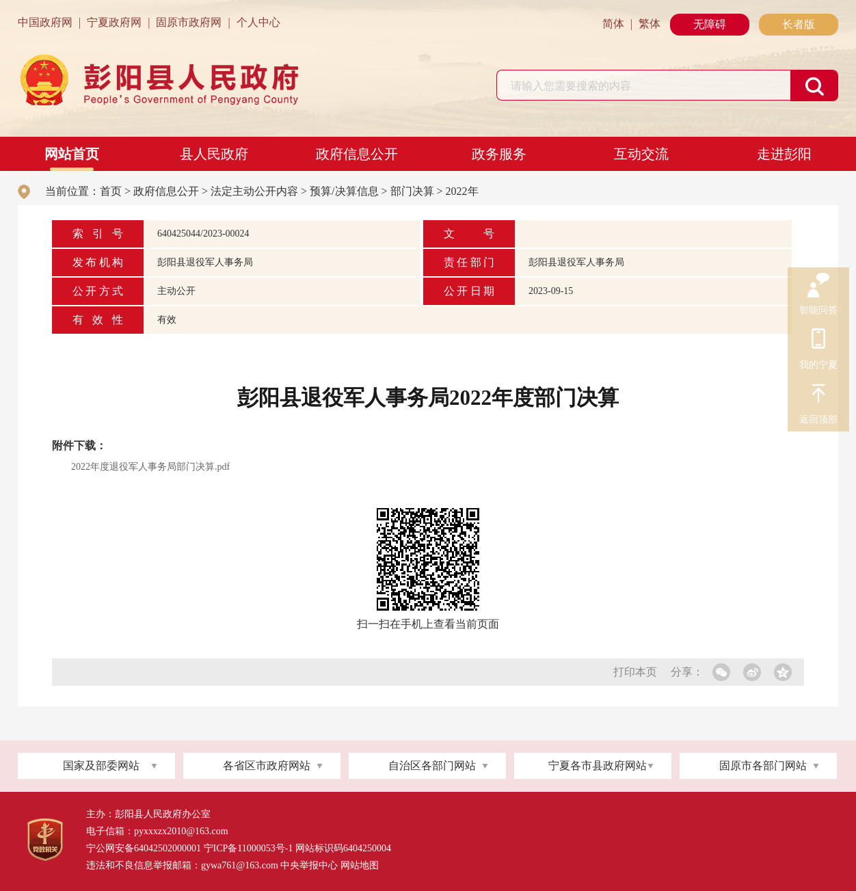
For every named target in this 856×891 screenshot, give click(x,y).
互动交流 (641, 153)
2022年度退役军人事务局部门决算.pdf (150, 467)
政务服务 (499, 153)
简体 (613, 23)
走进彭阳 (784, 153)
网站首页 (71, 153)
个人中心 (258, 22)
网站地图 (359, 865)
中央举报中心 (309, 865)
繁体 (649, 23)
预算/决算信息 (344, 191)
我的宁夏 (818, 340)
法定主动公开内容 (254, 191)
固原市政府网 (189, 22)
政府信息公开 (357, 153)
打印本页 (635, 672)
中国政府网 (45, 22)
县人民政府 (214, 153)
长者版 (798, 24)
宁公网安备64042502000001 (143, 848)
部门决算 (412, 191)
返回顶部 (818, 395)
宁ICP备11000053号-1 (248, 848)
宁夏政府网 (114, 22)
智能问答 (818, 285)
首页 (111, 191)
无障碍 (709, 24)
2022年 (462, 191)
